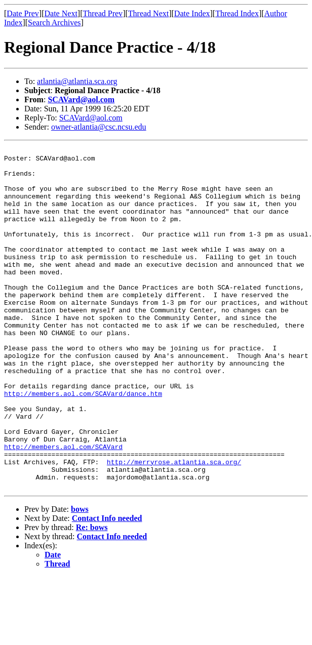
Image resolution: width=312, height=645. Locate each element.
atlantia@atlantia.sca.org (77, 81)
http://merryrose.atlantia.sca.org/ (174, 525)
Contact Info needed (107, 586)
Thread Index (237, 13)
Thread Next (148, 13)
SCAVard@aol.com (81, 99)
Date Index (192, 13)
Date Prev (23, 13)
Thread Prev (103, 13)
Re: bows (92, 595)
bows (80, 577)
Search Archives (54, 22)
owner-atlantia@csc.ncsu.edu (98, 127)
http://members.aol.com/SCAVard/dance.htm (83, 443)
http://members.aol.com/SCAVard (63, 507)
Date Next (61, 13)
